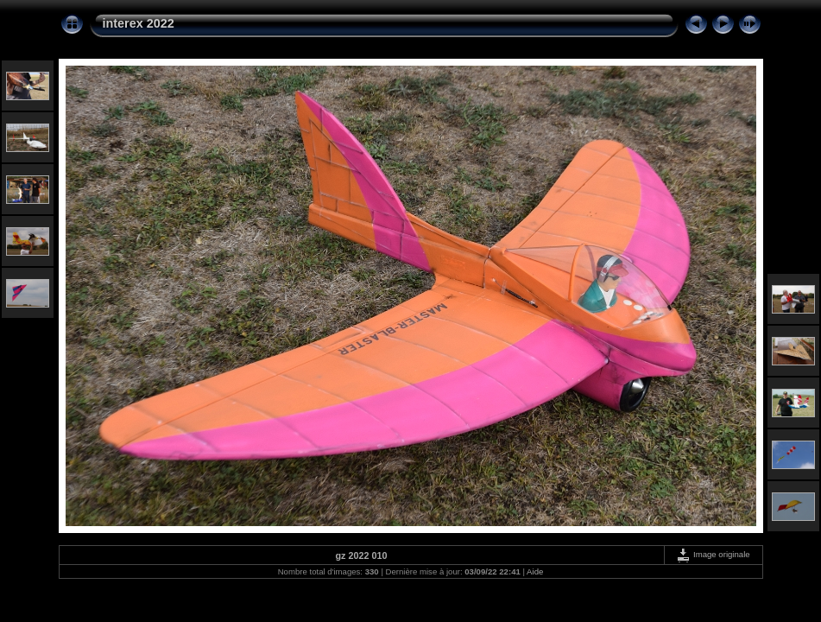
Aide (535, 571)
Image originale (712, 554)
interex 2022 (138, 23)
